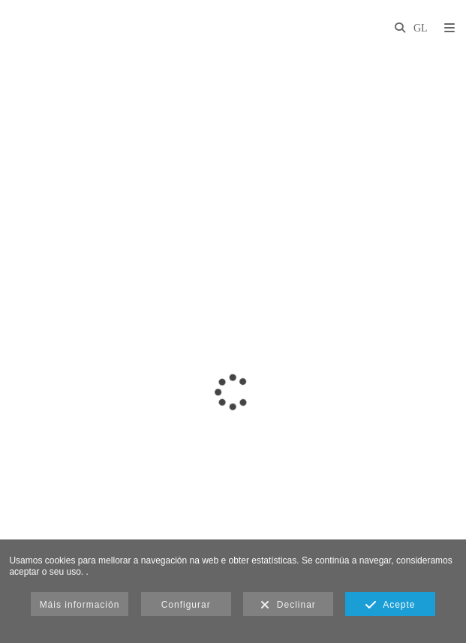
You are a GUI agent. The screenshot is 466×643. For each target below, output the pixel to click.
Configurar (186, 604)
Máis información (80, 604)
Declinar (288, 605)
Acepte (390, 605)
